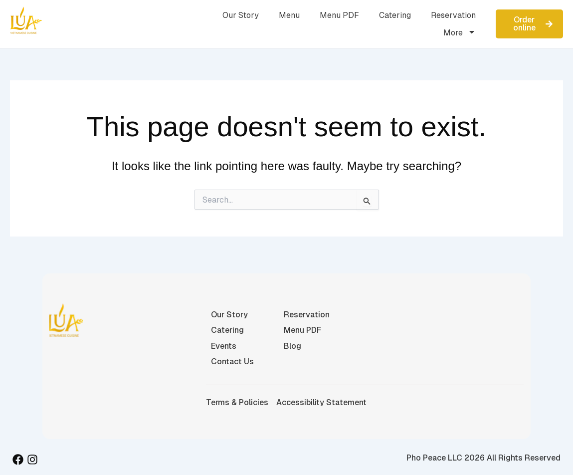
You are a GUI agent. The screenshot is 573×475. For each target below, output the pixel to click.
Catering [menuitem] (395, 15)
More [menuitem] (459, 32)
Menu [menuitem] (289, 15)
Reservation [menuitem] (453, 15)
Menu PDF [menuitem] (339, 15)
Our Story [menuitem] (240, 15)
